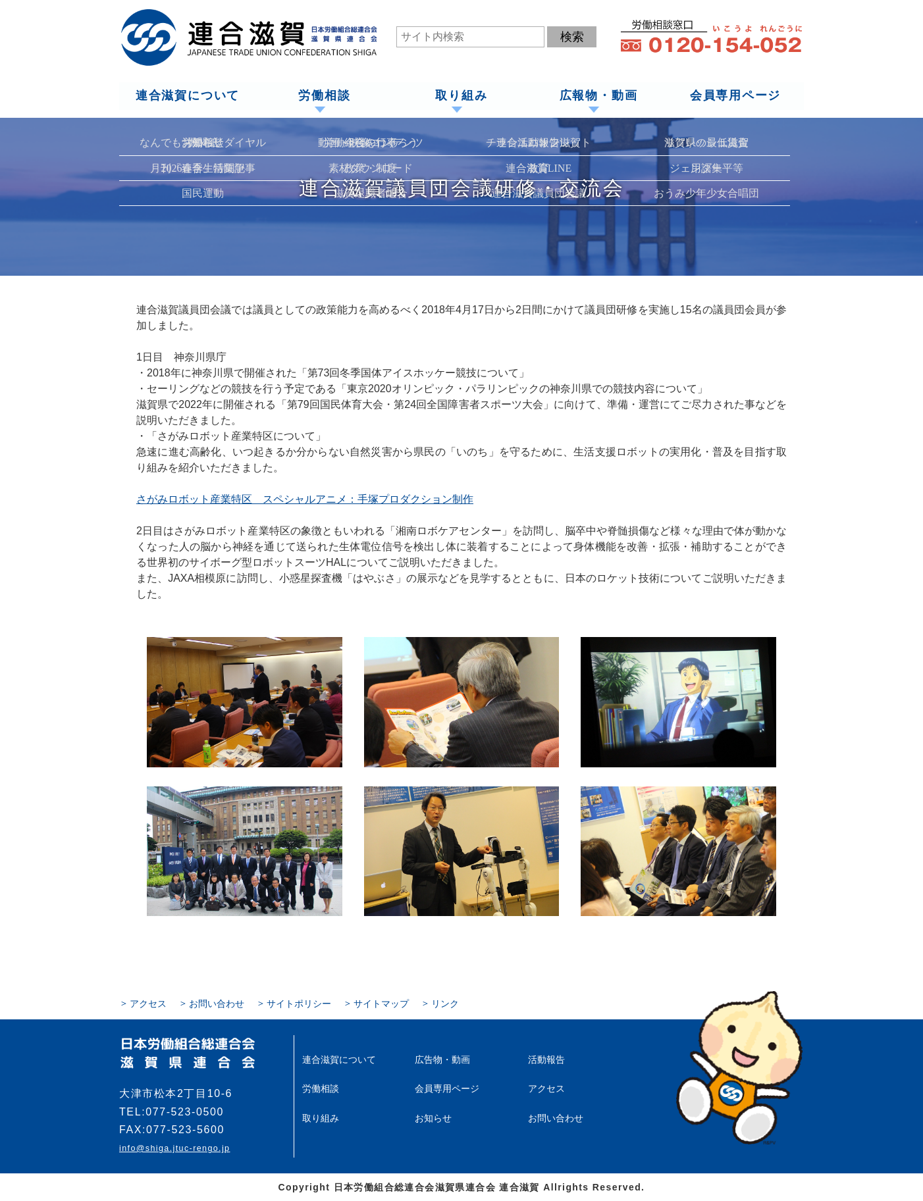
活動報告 (546, 1059)
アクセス (148, 1003)
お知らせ (433, 1117)
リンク (445, 1003)
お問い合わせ (216, 1003)
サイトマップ (381, 1003)
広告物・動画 (442, 1059)
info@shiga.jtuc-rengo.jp (174, 1148)
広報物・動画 (598, 96)
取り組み (461, 96)
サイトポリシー (299, 1003)
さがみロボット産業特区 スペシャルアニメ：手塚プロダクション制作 (304, 499)
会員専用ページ (735, 96)
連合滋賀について (187, 96)
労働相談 (324, 96)
